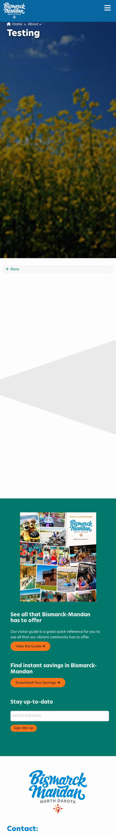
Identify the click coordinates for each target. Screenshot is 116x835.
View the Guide (30, 660)
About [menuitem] (33, 24)
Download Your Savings (38, 697)
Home (14, 24)
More (12, 283)
